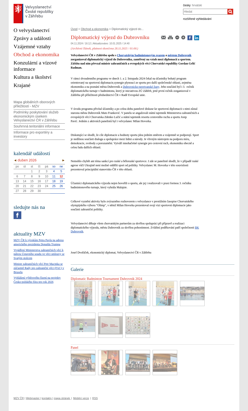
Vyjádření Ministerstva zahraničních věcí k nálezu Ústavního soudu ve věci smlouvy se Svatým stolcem (39, 254)
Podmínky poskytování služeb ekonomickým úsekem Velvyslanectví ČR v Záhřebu (36, 116)
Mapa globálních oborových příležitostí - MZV (34, 104)
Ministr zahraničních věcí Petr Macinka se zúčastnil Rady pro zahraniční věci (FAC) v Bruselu (39, 268)
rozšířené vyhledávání (197, 18)
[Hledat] (230, 12)
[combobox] (205, 12)
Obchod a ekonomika (94, 29)
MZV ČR (19, 398)
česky (187, 5)
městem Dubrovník (179, 55)
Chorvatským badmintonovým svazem (141, 55)
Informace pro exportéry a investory (33, 134)
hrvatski (197, 5)
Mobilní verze (81, 398)
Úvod (74, 29)
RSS (95, 398)
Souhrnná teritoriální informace (37, 126)
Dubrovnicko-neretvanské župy (141, 86)
